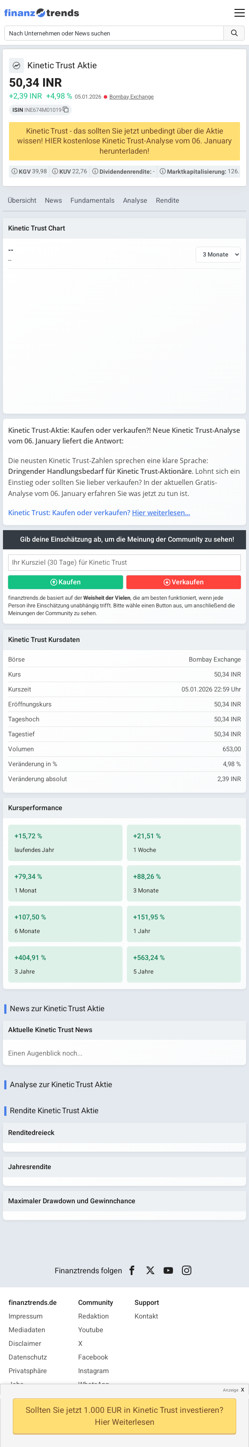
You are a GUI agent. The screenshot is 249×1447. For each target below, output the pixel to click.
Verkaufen (188, 582)
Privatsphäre (28, 1371)
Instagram (93, 1371)
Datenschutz (28, 1357)
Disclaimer (25, 1344)
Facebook (93, 1357)
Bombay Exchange (131, 96)
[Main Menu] (239, 13)
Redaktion (93, 1316)
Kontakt (146, 1316)
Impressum (26, 1316)
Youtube (90, 1330)
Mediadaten (27, 1330)
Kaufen (70, 582)
